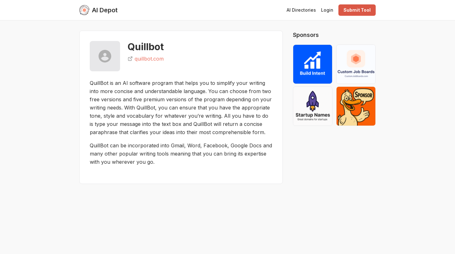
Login (327, 10)
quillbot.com (146, 59)
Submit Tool (357, 10)
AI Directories (301, 10)
